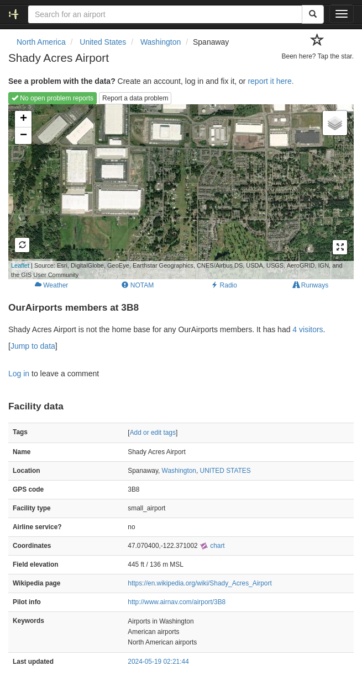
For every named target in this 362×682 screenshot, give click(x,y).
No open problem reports (52, 98)
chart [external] (212, 546)
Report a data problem (135, 98)
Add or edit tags (153, 432)
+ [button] (23, 119)
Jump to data (33, 346)
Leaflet (20, 265)
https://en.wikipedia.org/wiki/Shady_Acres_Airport (199, 583)
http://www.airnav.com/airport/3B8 (176, 602)
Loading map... (175, 191)
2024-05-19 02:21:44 (158, 661)
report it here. (270, 81)
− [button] (23, 135)
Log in (18, 373)
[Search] (313, 14)
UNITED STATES (225, 471)
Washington (179, 471)
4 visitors (307, 329)
